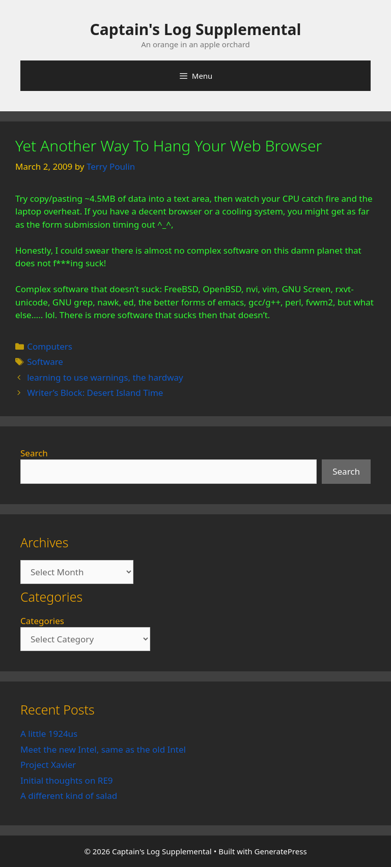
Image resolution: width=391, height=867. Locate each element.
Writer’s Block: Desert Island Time (95, 392)
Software (45, 361)
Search (34, 453)
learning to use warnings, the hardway (105, 377)
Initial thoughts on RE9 (66, 780)
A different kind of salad (68, 795)
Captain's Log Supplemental (195, 29)
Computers (49, 346)
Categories (42, 621)
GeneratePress (281, 851)
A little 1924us (48, 733)
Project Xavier (48, 764)
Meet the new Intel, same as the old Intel (103, 749)
